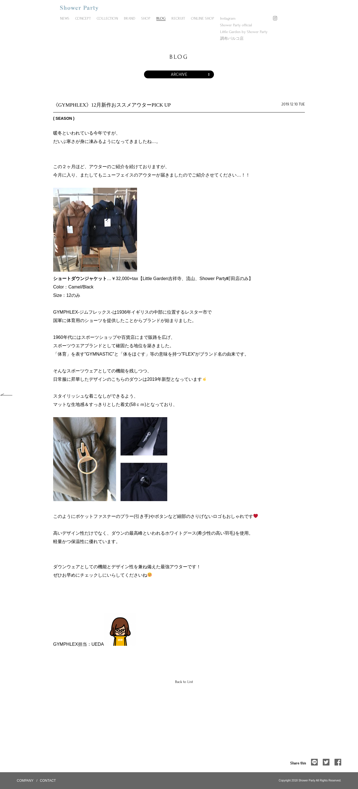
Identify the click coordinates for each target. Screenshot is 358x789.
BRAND (129, 18)
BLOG (161, 18)
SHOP (145, 18)
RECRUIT (178, 18)
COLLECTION (107, 18)
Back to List (184, 682)
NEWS (64, 18)
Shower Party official (236, 25)
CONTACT (48, 781)
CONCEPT (83, 18)
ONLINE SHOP (202, 18)
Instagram (227, 18)
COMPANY (25, 781)
